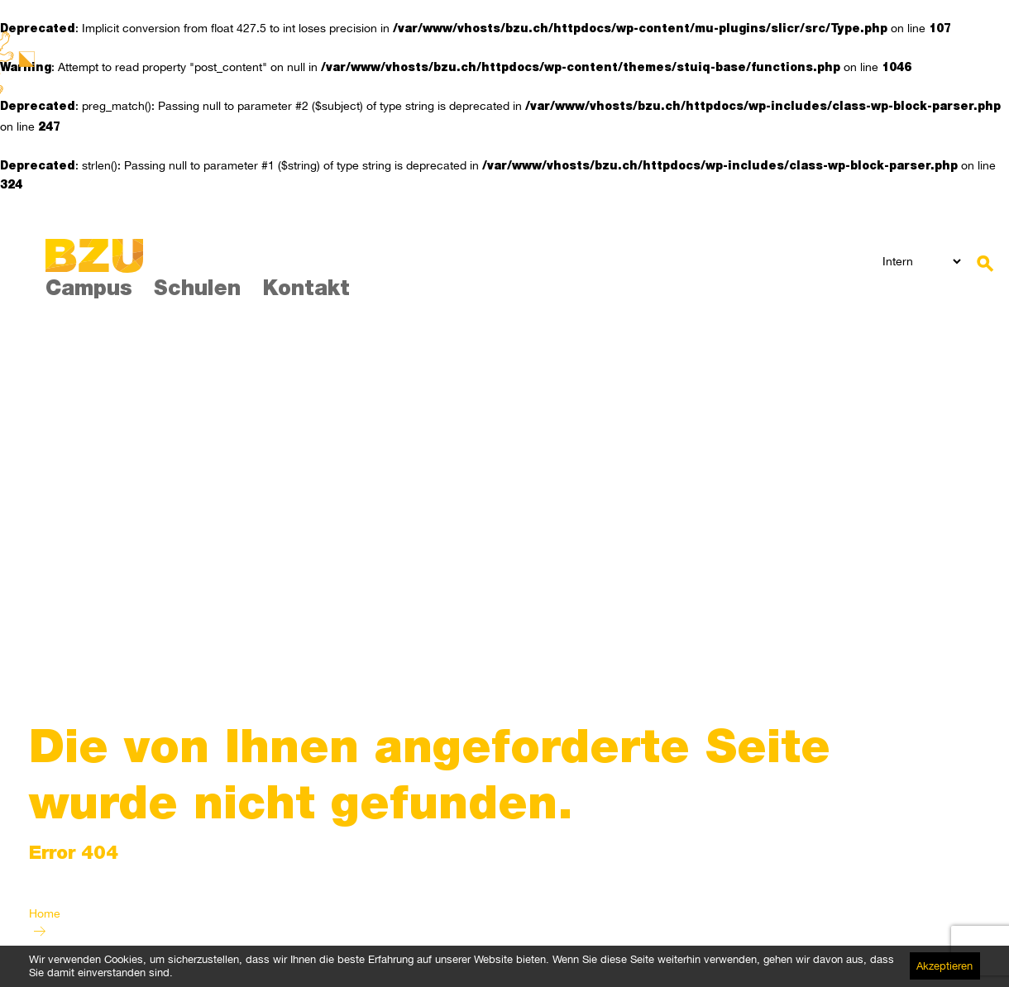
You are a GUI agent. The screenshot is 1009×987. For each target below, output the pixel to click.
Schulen (197, 290)
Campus (88, 290)
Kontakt (306, 290)
